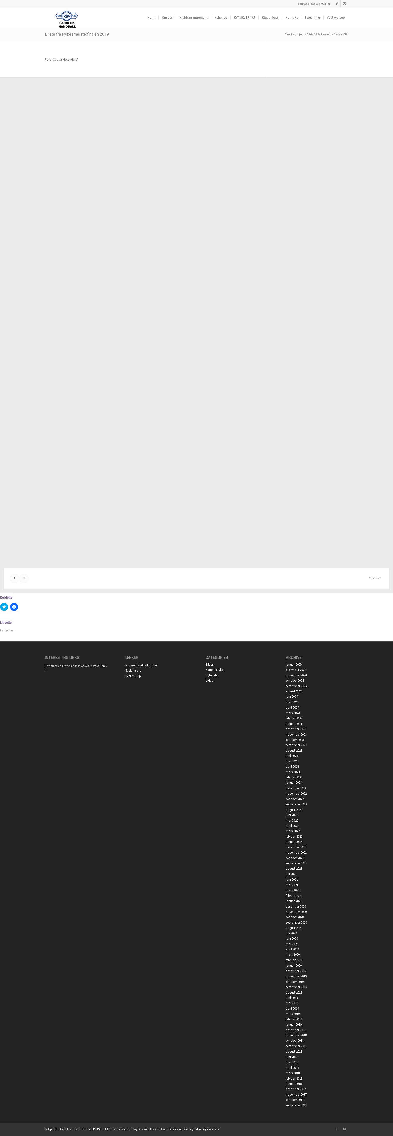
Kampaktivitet (215, 670)
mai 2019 (292, 1003)
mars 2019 (293, 1014)
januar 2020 (294, 965)
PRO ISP (96, 1129)
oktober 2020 (295, 917)
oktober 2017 (295, 1100)
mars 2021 (293, 890)
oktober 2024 (295, 680)
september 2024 (296, 686)
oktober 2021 (295, 858)
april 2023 (292, 766)
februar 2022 (294, 836)
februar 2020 (294, 960)
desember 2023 (296, 729)
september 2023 (296, 745)
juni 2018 (292, 1057)
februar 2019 (294, 1019)
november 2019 (296, 976)
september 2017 (296, 1105)
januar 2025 (294, 664)
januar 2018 (294, 1084)
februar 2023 (294, 777)
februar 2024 (294, 718)
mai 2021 (292, 885)
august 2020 (294, 928)
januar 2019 (294, 1024)
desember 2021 (296, 847)
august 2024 (294, 691)
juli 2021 (291, 874)
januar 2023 (294, 782)
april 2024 (292, 707)
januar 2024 (294, 724)
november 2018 (296, 1035)
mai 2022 (292, 820)
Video (209, 680)
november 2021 (296, 852)
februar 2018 (294, 1078)
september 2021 (296, 863)
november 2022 (296, 793)
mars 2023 (293, 772)
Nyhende (211, 675)
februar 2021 (294, 896)
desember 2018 (296, 1030)
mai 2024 (292, 702)
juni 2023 (292, 756)
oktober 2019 (295, 982)
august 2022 (294, 810)
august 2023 (294, 750)
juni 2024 (292, 696)
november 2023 (296, 734)
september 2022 (296, 804)
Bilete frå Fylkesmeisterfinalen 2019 (77, 34)
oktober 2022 (295, 799)
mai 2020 (292, 944)
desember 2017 (296, 1089)
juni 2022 (292, 815)
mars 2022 (293, 831)
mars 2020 (293, 954)
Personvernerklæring (181, 1129)
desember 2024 (296, 670)
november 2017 (296, 1094)
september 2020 (296, 922)
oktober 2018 (295, 1040)
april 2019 (292, 1008)
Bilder (209, 664)
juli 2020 (291, 933)
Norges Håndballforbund (142, 665)
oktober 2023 (295, 740)
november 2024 (296, 675)
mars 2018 (293, 1073)
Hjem (300, 34)
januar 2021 (294, 901)
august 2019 (294, 992)
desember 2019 (296, 971)
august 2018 (294, 1051)
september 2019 (296, 987)
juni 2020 (292, 938)
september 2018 (296, 1046)
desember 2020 (296, 906)
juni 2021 (292, 879)
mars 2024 (293, 713)
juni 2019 (292, 998)
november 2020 (296, 912)
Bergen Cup (133, 676)
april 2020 (292, 949)
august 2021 (294, 868)
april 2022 (292, 826)
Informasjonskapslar (207, 1129)
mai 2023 (292, 761)
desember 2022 (296, 788)
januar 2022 (294, 842)
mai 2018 (292, 1062)
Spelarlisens (133, 670)
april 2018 (292, 1068)
